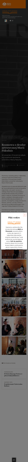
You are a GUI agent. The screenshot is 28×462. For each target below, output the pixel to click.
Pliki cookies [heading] (14, 218)
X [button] (24, 215)
